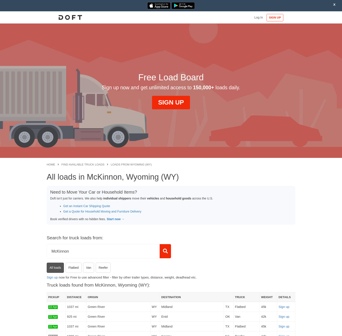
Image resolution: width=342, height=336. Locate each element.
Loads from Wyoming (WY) (131, 164)
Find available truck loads (83, 164)
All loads (55, 267)
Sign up (52, 277)
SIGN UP (281, 17)
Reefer (103, 267)
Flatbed (73, 267)
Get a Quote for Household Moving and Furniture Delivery (102, 211)
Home (51, 164)
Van (88, 267)
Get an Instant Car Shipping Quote (86, 206)
